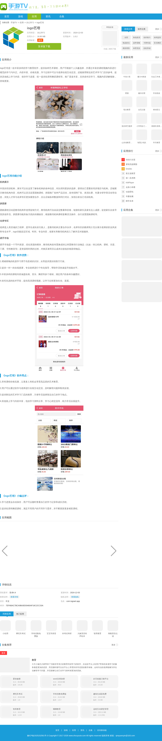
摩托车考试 (21, 633)
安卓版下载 (44, 46)
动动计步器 (130, 160)
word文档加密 (59, 679)
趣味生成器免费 (100, 694)
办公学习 (30, 22)
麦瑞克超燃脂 (131, 164)
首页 (6, 16)
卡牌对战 (147, 43)
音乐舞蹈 (157, 43)
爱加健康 (17, 679)
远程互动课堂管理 (100, 709)
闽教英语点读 (113, 634)
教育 (40, 40)
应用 (34, 16)
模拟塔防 (126, 48)
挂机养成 (147, 48)
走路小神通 (130, 187)
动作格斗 (147, 37)
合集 (61, 16)
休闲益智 (157, 37)
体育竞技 (136, 48)
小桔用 (5, 633)
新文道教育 (130, 173)
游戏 (20, 16)
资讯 (48, 16)
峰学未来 (129, 201)
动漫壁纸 (129, 192)
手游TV (14, 22)
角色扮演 (136, 37)
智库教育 (97, 633)
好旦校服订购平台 (100, 679)
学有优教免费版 (36, 634)
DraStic (129, 169)
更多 (113, 645)
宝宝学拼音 (51, 633)
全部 (126, 37)
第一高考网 (130, 178)
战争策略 (136, 43)
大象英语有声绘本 (82, 634)
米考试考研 (67, 633)
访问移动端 (102, 730)
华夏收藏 (129, 196)
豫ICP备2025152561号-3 (37, 736)
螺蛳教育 (57, 709)
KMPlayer (130, 183)
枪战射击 (126, 43)
